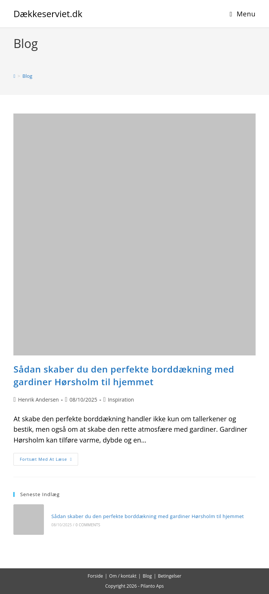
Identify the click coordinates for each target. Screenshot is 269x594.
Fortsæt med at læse (49, 461)
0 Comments (88, 524)
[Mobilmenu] (243, 13)
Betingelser (170, 576)
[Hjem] (14, 76)
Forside (95, 576)
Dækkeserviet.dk (47, 13)
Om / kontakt (123, 576)
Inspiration (121, 399)
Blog (27, 76)
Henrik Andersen (38, 399)
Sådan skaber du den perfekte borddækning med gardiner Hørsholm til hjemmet (123, 375)
